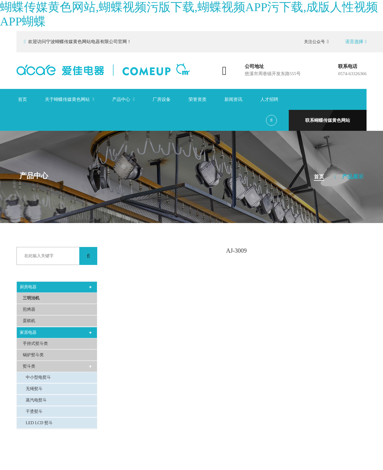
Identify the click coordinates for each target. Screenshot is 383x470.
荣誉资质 (197, 99)
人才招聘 (269, 99)
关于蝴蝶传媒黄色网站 (67, 99)
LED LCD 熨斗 (39, 423)
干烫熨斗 (34, 411)
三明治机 (31, 298)
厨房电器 (28, 287)
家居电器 (28, 332)
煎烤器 (29, 309)
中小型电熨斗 (38, 377)
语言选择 (356, 41)
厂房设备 (162, 99)
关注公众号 (316, 41)
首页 (22, 99)
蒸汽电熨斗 (36, 400)
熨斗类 (29, 366)
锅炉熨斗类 (33, 355)
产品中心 (121, 99)
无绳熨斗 (34, 388)
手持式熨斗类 (35, 343)
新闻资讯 (233, 99)
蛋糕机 (29, 321)
